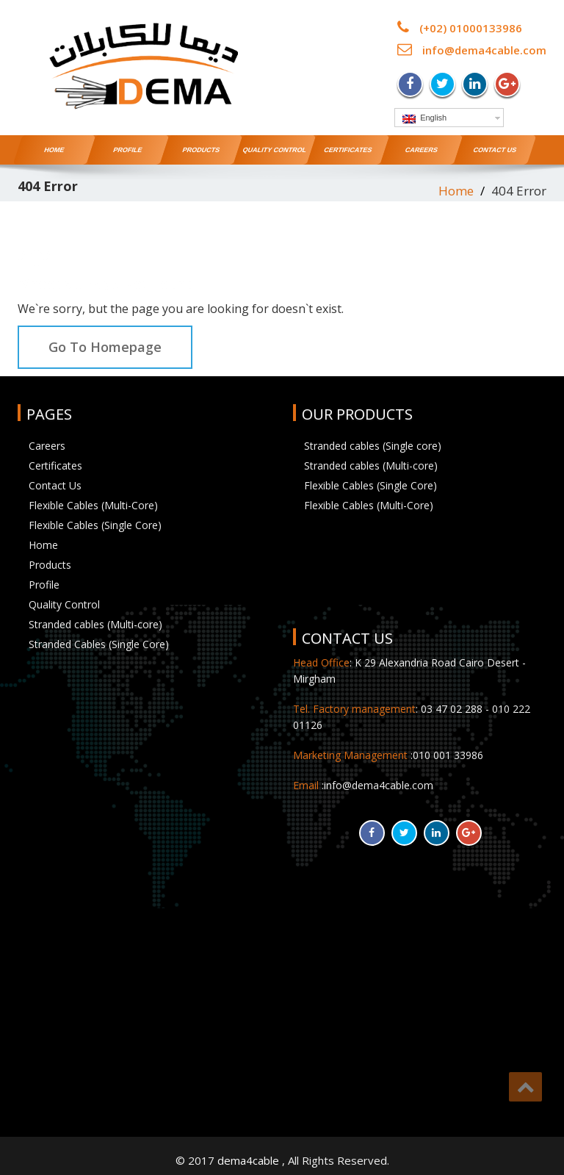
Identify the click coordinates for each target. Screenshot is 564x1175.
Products (201, 150)
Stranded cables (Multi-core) (95, 624)
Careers (421, 150)
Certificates (348, 150)
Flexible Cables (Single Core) (95, 525)
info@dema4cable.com (484, 50)
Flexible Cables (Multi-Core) (93, 505)
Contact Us (495, 150)
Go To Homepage (105, 347)
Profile (127, 150)
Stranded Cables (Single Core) (99, 644)
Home (54, 150)
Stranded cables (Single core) (372, 446)
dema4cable (249, 1160)
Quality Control (275, 150)
